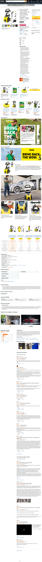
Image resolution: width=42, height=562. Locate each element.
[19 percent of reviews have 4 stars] (7, 350)
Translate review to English (20, 424)
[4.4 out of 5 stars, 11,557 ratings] (20, 111)
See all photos (39, 356)
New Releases (25, 3)
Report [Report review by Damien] (17, 533)
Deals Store (21, 3)
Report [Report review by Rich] (23, 448)
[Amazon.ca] (3, 1)
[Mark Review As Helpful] (19, 378)
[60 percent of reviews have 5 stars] (7, 349)
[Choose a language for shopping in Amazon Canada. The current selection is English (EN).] (28, 1)
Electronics (17, 3)
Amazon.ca (37, 20)
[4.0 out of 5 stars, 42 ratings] (13, 112)
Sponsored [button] (2, 328)
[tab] (19, 353)
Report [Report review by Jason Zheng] (23, 406)
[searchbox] (16, 1)
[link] (15, 90)
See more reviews (19, 468)
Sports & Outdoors (37, 3)
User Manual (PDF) (3, 309)
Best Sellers (8, 3)
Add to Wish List (34, 27)
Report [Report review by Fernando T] (17, 493)
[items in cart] (40, 1)
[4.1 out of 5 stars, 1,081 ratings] (5, 112)
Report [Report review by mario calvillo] (17, 560)
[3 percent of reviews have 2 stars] (7, 353)
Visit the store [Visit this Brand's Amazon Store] (39, 158)
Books (34, 3)
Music (29, 3)
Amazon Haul (4, 3)
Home (31, 3)
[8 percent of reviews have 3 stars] (7, 352)
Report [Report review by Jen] (23, 394)
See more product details (23, 75)
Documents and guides (5, 29)
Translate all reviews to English (21, 369)
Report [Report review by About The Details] (17, 518)
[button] (1, 3)
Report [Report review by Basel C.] (23, 436)
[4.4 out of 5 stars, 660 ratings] (28, 110)
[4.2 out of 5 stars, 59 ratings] (36, 112)
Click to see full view (10, 23)
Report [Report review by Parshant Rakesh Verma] (23, 414)
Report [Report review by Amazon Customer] (23, 378)
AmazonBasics (13, 3)
